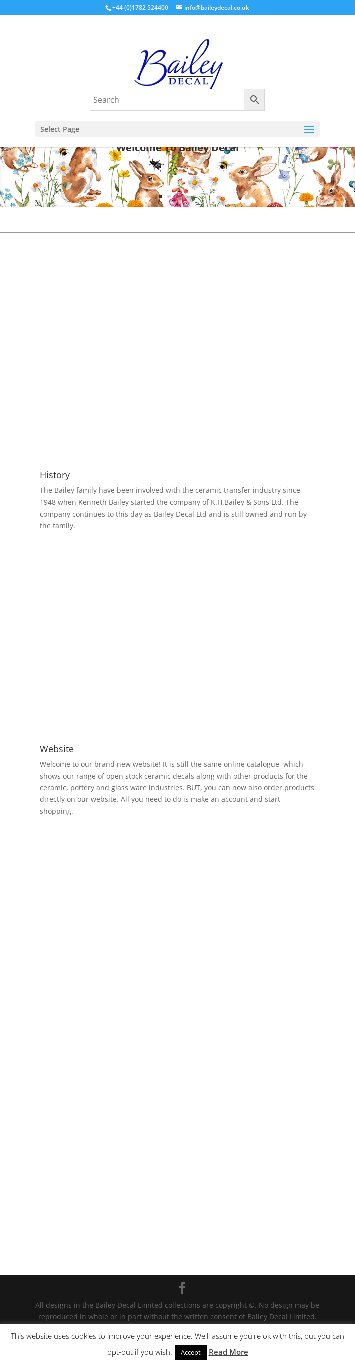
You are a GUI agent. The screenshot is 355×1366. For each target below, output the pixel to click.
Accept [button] (191, 1352)
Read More (228, 1352)
